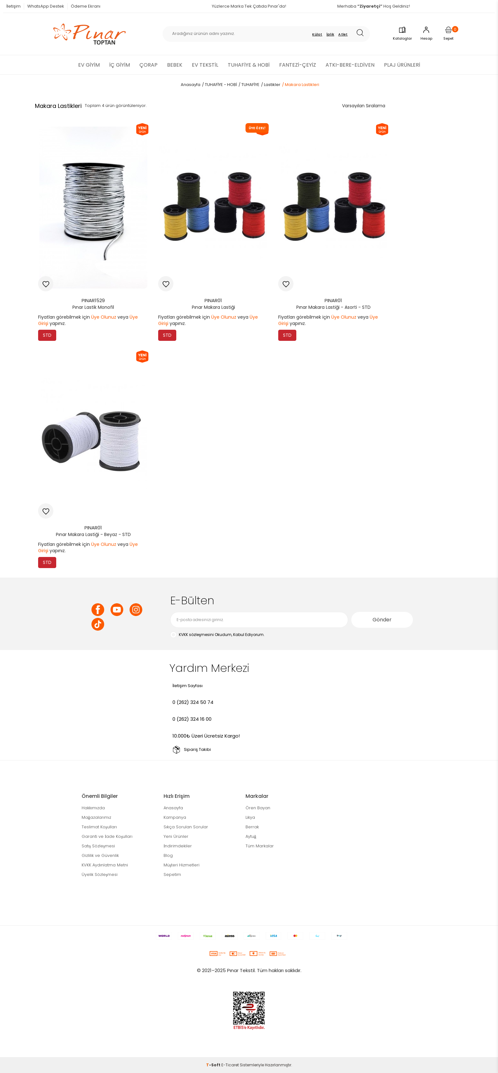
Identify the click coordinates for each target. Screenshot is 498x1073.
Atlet (343, 34)
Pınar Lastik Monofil (93, 307)
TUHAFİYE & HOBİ (249, 65)
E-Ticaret (230, 1065)
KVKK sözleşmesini (196, 634)
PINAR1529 (93, 300)
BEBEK (174, 65)
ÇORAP (148, 65)
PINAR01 (213, 300)
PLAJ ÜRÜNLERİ (402, 65)
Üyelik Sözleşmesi (100, 874)
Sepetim (172, 874)
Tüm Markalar (260, 846)
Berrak (252, 827)
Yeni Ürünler (176, 836)
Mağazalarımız (96, 817)
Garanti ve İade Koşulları (107, 836)
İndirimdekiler (178, 846)
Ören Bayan (258, 808)
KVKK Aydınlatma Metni (105, 865)
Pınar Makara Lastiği (213, 307)
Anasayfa (173, 808)
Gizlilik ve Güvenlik (100, 855)
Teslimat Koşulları (99, 827)
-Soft (213, 1065)
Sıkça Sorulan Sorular (186, 827)
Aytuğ (251, 836)
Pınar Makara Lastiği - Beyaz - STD (93, 534)
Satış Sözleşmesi (98, 846)
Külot (317, 34)
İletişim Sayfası (187, 686)
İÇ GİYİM (119, 65)
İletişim (13, 6)
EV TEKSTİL (205, 65)
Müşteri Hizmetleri (181, 865)
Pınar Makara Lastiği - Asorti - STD (333, 307)
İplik (330, 34)
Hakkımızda (93, 808)
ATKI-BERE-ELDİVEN (350, 65)
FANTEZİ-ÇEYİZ (297, 65)
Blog (168, 855)
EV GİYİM (89, 65)
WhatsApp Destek (45, 6)
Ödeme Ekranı (85, 6)
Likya (250, 817)
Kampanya (175, 817)
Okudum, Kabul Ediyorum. (217, 635)
